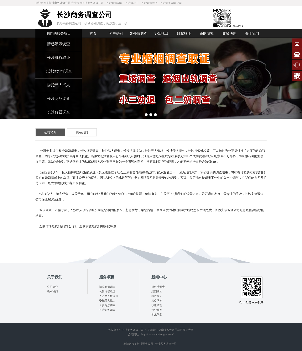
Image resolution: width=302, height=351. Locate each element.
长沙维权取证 (58, 57)
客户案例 (116, 33)
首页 (93, 33)
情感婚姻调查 (58, 44)
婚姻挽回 (161, 33)
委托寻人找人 (58, 85)
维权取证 (184, 33)
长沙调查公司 (145, 343)
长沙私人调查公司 (166, 343)
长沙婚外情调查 (58, 71)
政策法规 (229, 33)
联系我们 (52, 291)
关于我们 (252, 33)
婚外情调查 (138, 33)
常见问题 (156, 314)
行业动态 (156, 309)
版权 (110, 329)
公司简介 (52, 286)
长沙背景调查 (58, 112)
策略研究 (207, 33)
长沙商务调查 (58, 98)
